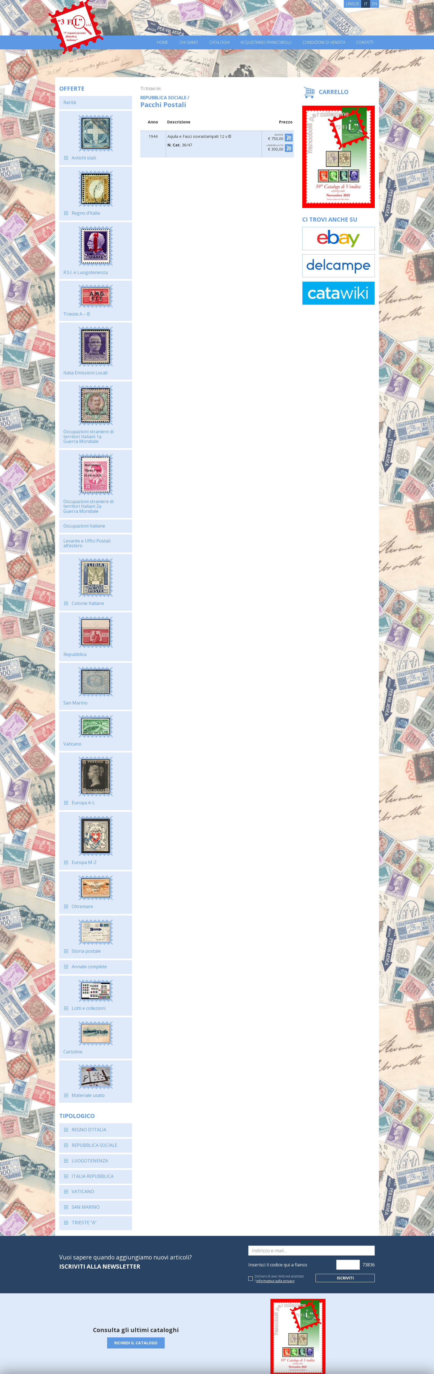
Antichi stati (84, 130)
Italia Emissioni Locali (85, 345)
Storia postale (86, 923)
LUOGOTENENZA (90, 1133)
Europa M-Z (84, 835)
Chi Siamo (188, 42)
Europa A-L (83, 775)
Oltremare (82, 879)
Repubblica (74, 626)
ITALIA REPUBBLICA (92, 1148)
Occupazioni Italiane (84, 498)
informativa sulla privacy (275, 1253)
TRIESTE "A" (84, 1195)
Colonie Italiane (88, 575)
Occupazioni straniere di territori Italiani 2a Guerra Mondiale (88, 478)
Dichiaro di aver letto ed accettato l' (279, 1251)
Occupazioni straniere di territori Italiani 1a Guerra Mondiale (88, 409)
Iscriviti (345, 1250)
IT (366, 3)
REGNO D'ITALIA (89, 1102)
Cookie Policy (162, 1362)
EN (374, 3)
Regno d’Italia (86, 185)
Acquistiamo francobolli (266, 42)
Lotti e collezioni (88, 980)
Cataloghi (219, 42)
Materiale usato (88, 1067)
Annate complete (89, 939)
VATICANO (83, 1164)
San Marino (75, 675)
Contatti (364, 42)
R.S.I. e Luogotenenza (85, 245)
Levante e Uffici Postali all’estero (86, 515)
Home (162, 42)
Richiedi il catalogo (136, 1315)
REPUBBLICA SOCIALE (94, 1117)
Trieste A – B (76, 286)
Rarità (69, 75)
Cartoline (72, 1024)
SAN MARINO (86, 1179)
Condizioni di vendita (324, 42)
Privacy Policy (136, 1362)
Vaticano (72, 716)
